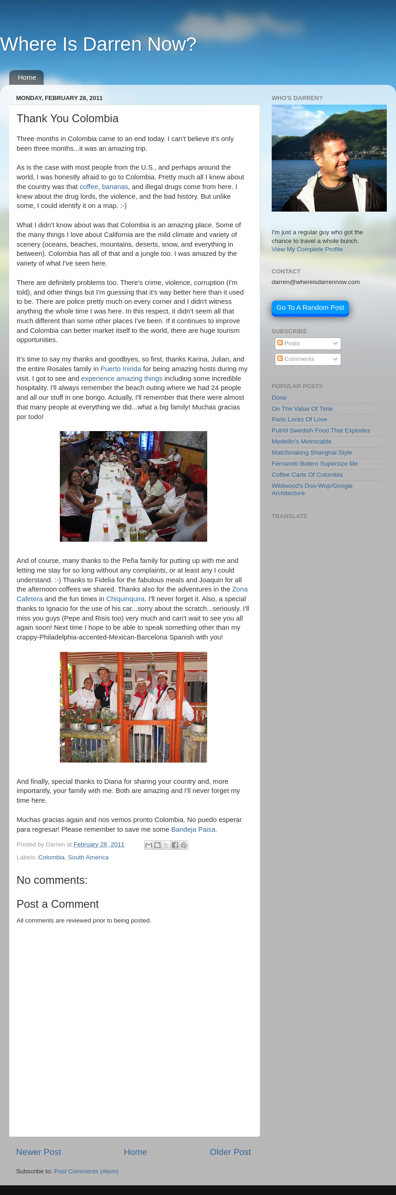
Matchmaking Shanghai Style (312, 452)
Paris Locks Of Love (299, 419)
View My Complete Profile (307, 249)
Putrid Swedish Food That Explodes (321, 430)
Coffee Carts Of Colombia (307, 474)
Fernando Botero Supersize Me (315, 463)
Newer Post (38, 1152)
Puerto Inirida (120, 369)
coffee (89, 186)
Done (279, 397)
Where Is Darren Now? (98, 44)
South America (88, 857)
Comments (295, 358)
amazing (129, 378)
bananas (115, 186)
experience (98, 378)
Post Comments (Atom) (86, 1171)
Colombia (51, 857)
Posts (288, 343)
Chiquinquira (125, 599)
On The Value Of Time (302, 408)
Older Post (230, 1152)
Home (27, 77)
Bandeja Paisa (193, 829)
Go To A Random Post (310, 307)
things (153, 378)
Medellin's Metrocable (302, 441)
